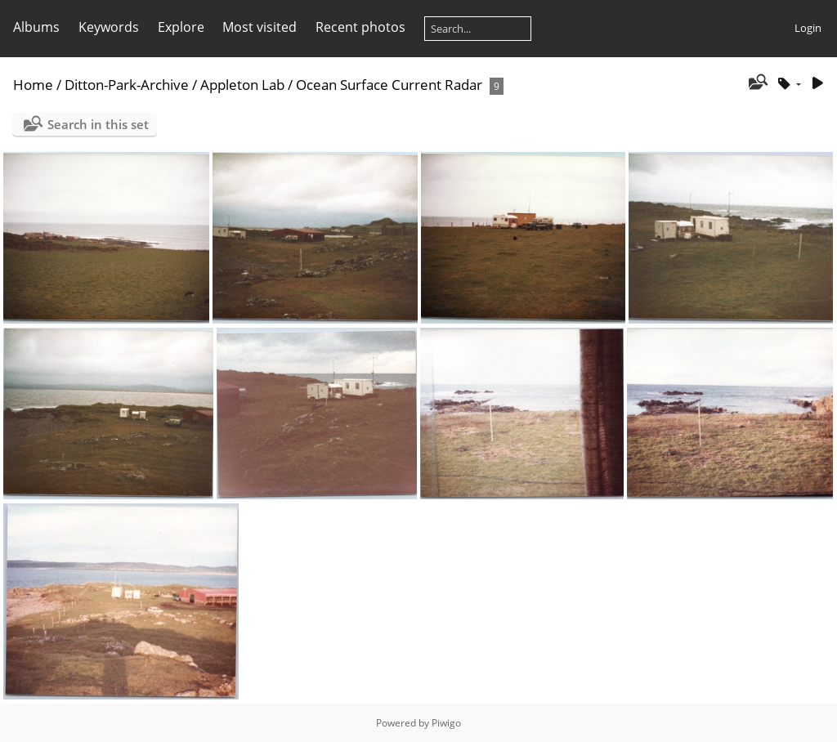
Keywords (108, 27)
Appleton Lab (242, 84)
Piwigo (446, 723)
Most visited (259, 27)
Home (33, 84)
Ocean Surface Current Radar (389, 84)
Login (807, 27)
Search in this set (98, 124)
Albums (36, 27)
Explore (181, 27)
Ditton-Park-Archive (127, 84)
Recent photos (360, 27)
